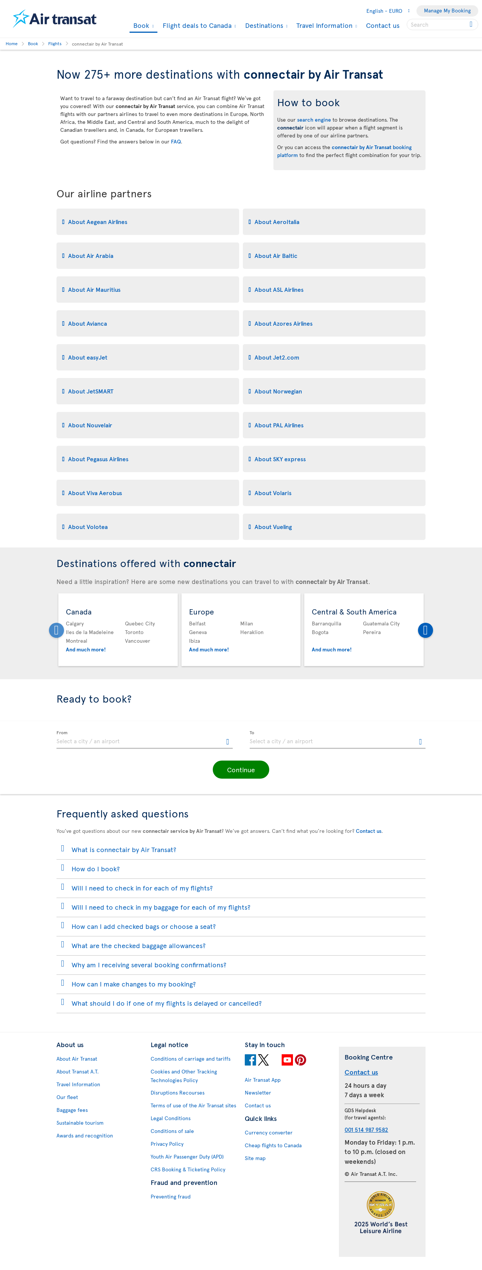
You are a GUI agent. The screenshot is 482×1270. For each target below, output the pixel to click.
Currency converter (269, 1132)
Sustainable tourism (80, 1122)
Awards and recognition (84, 1135)
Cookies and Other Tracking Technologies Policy (184, 1076)
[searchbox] (442, 24)
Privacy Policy (167, 1143)
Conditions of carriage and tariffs (190, 1058)
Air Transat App (263, 1079)
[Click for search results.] (471, 24)
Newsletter (258, 1092)
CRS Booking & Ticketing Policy (188, 1169)
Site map (255, 1158)
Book (140, 26)
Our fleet (67, 1097)
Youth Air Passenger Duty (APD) (187, 1156)
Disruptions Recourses (177, 1092)
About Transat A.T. (77, 1071)
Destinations (263, 25)
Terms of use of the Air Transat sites (193, 1105)
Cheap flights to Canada (273, 1145)
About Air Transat (76, 1058)
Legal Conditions (171, 1118)
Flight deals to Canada (196, 25)
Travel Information (323, 25)
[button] (241, 770)
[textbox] (144, 740)
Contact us (383, 25)
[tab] (147, 222)
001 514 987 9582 (366, 1129)
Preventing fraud (171, 1196)
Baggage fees (72, 1109)
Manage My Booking (447, 10)
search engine (314, 119)
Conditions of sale (172, 1130)
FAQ (176, 141)
